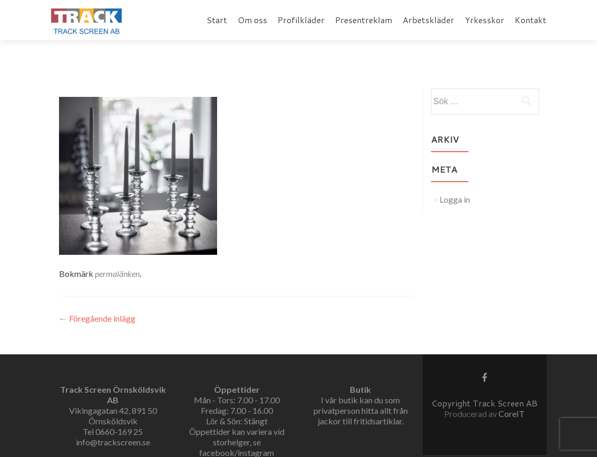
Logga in (454, 199)
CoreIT (511, 414)
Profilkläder (301, 20)
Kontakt (530, 20)
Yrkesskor (484, 20)
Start (217, 20)
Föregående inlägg (97, 318)
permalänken (117, 274)
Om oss (252, 20)
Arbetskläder (428, 20)
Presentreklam (363, 20)
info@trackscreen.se (113, 442)
